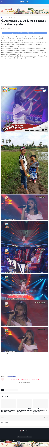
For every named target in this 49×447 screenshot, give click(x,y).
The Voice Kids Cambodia (10, 17)
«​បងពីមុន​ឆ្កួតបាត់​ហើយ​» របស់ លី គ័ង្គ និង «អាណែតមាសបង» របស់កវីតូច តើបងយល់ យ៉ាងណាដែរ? (24, 410)
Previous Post (3, 417)
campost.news (12, 376)
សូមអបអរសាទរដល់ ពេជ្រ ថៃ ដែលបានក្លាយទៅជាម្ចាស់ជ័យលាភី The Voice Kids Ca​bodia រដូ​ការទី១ (8, 410)
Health (37, 5)
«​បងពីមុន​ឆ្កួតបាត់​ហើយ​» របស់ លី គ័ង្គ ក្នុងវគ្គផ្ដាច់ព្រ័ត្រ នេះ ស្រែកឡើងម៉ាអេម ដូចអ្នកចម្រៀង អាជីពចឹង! (40, 410)
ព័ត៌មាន (17, 390)
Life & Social (19, 5)
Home (2, 5)
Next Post (46, 417)
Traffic (12, 5)
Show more (45, 396)
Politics (7, 5)
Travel (42, 5)
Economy (32, 5)
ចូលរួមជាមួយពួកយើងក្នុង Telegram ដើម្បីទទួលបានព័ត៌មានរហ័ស (24, 33)
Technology (25, 5)
